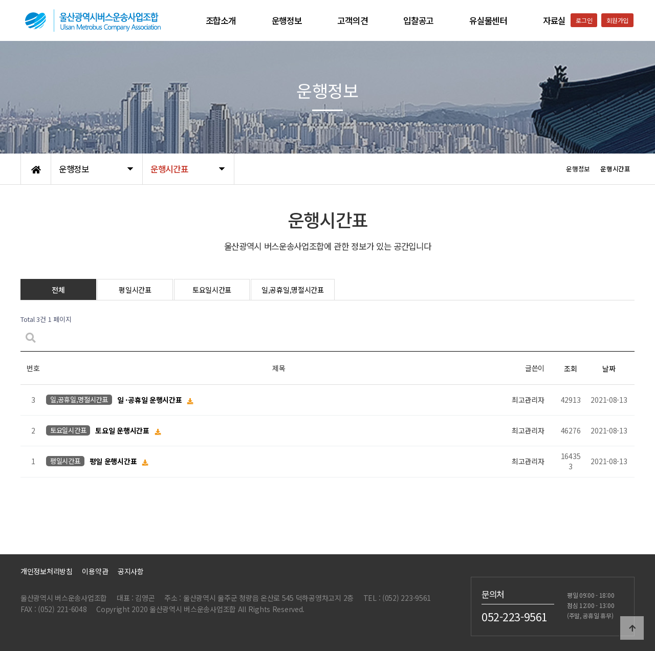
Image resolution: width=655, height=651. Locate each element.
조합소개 (221, 20)
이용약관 (95, 571)
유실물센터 (488, 20)
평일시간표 (135, 290)
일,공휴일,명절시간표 (292, 290)
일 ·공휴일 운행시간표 (150, 400)
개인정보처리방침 (46, 571)
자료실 (554, 20)
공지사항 (131, 571)
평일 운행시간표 (114, 462)
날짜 (608, 368)
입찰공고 (418, 20)
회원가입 (617, 20)
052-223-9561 (515, 616)
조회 (570, 368)
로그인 (584, 20)
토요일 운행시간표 (123, 431)
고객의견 (352, 20)
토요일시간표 (211, 290)
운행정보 (287, 20)
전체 (58, 290)
